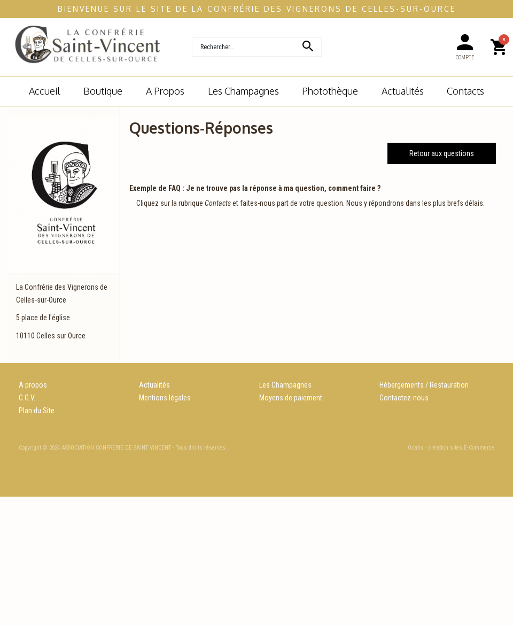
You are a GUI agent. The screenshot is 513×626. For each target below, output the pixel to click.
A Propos (165, 90)
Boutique (102, 90)
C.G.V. (27, 397)
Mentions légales (165, 397)
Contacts (465, 90)
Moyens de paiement (290, 397)
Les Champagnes (285, 385)
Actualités (403, 90)
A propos (33, 385)
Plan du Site (37, 410)
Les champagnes (243, 90)
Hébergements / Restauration (424, 385)
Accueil (44, 90)
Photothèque (330, 90)
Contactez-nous (404, 397)
